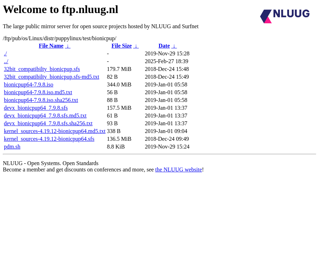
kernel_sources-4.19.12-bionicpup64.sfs (49, 139)
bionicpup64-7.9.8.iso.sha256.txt (41, 100)
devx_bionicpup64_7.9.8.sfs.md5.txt (45, 116)
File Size (122, 46)
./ (5, 53)
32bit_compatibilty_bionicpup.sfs (42, 69)
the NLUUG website (178, 170)
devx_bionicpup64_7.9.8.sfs (36, 108)
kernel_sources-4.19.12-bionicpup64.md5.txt (55, 131)
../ (6, 61)
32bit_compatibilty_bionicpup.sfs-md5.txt (51, 77)
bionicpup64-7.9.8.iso (28, 84)
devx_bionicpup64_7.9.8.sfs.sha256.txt (48, 123)
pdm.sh (12, 147)
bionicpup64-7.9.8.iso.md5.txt (38, 92)
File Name (51, 46)
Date (164, 46)
